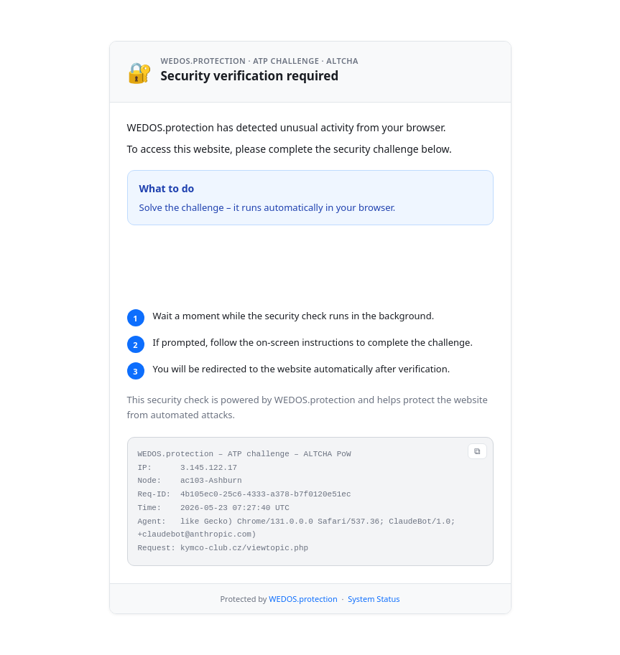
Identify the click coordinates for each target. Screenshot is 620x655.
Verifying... (208, 267)
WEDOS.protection (303, 616)
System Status (373, 616)
